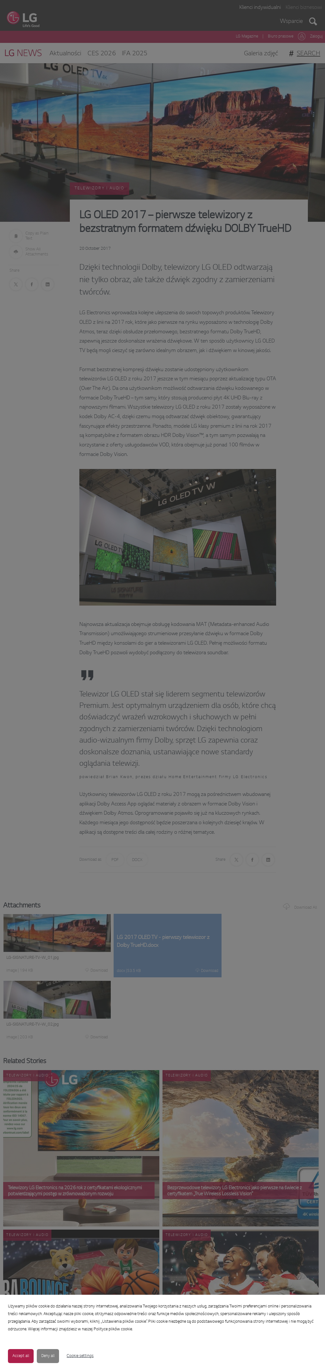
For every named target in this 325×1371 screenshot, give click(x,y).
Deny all (48, 1356)
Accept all (20, 1356)
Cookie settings (80, 1356)
